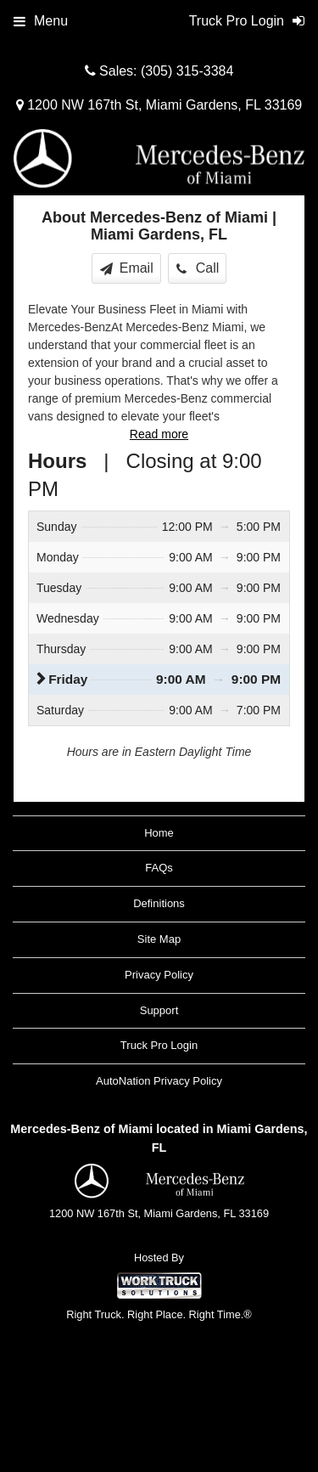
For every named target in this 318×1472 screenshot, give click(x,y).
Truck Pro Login (159, 1045)
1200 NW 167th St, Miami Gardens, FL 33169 (159, 105)
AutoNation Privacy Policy (159, 1080)
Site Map (159, 939)
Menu (41, 21)
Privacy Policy (159, 974)
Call (197, 268)
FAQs (159, 867)
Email (126, 268)
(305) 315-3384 (187, 71)
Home (159, 832)
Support (159, 1010)
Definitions (159, 903)
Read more (159, 434)
